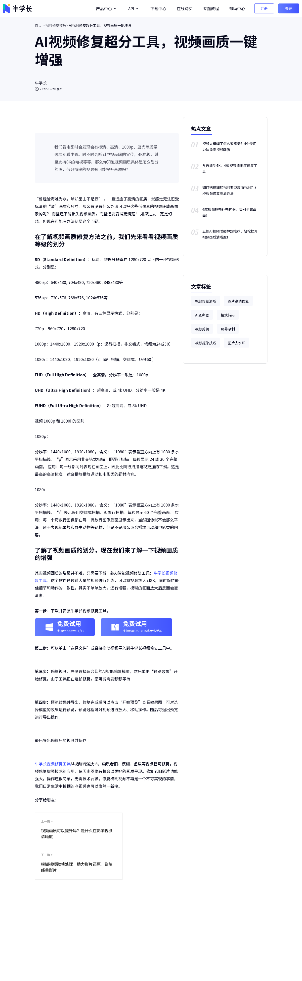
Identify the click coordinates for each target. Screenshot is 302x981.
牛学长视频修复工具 (53, 764)
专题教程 (211, 8)
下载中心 (158, 8)
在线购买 (185, 8)
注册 (264, 8)
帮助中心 (237, 8)
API (131, 8)
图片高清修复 (238, 301)
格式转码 (228, 315)
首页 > (39, 25)
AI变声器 (202, 315)
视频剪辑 (202, 328)
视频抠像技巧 (205, 342)
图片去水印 (236, 342)
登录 (288, 8)
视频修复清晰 (205, 301)
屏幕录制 (228, 328)
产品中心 (104, 8)
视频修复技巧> (56, 25)
